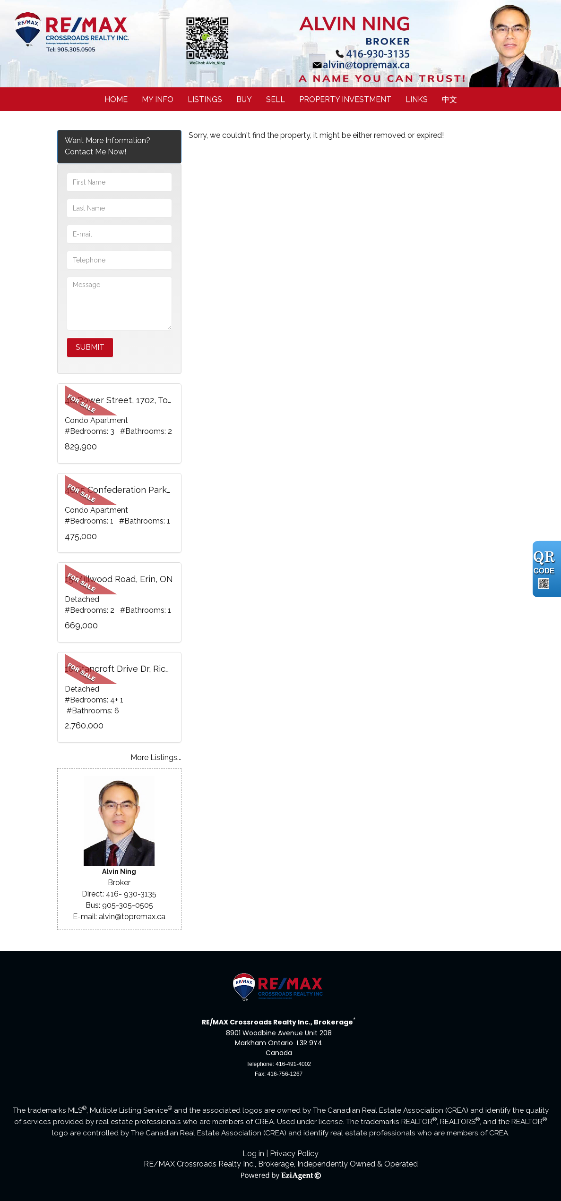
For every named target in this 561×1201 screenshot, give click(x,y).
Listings (205, 99)
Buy (244, 99)
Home (116, 99)
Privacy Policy (294, 1153)
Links (417, 99)
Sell (275, 99)
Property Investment (345, 99)
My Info (157, 99)
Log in (253, 1153)
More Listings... (155, 757)
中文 (449, 99)
